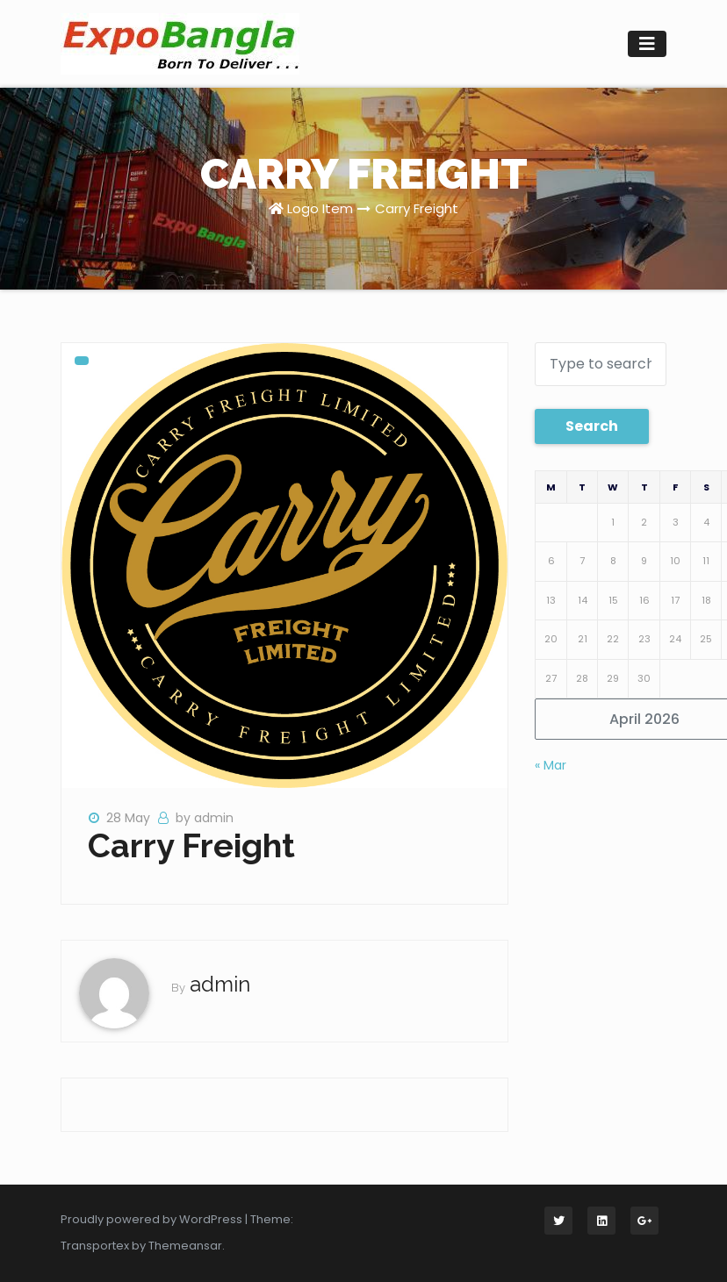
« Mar (550, 765)
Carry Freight (416, 208)
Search (591, 426)
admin (220, 984)
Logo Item (320, 208)
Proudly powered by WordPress (153, 1219)
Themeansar (185, 1245)
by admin (205, 818)
